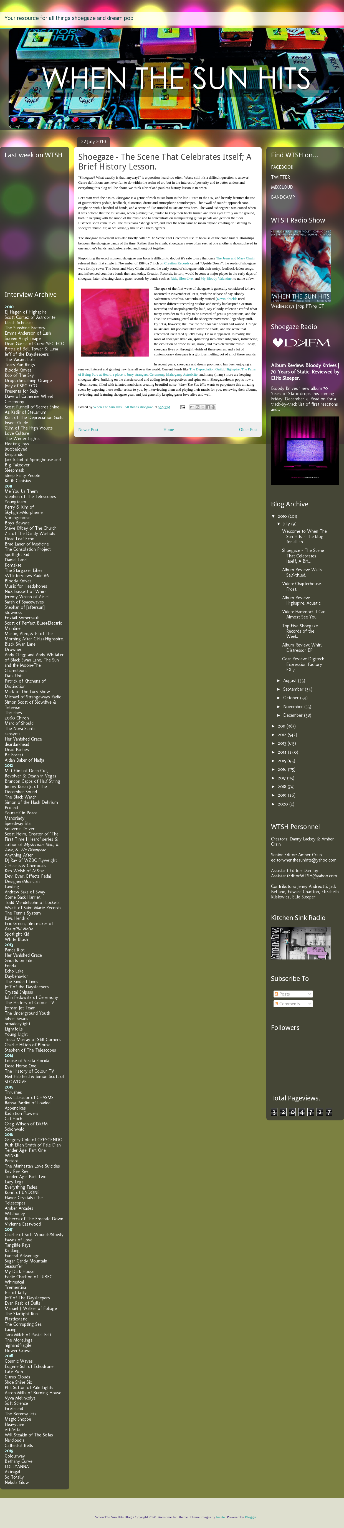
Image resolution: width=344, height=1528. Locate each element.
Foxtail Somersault (22, 617)
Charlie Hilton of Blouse (27, 1044)
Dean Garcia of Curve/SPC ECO (34, 343)
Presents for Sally (21, 391)
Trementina (15, 1287)
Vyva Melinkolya (20, 1398)
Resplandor (15, 454)
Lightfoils (14, 1029)
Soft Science (16, 1403)
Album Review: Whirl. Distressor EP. (302, 647)
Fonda (10, 965)
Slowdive (186, 278)
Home (168, 429)
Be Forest (14, 754)
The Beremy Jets (20, 1413)
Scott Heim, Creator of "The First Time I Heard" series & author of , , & (32, 841)
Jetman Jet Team (20, 1008)
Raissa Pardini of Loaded (27, 1102)
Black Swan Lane (20, 644)
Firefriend (14, 1408)
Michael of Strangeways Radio (33, 696)
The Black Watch (21, 797)
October (291, 697)
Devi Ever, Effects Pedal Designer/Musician (28, 878)
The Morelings (18, 1340)
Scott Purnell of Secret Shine (32, 407)
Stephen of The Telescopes (30, 496)
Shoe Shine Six (18, 1382)
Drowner (13, 649)
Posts (282, 994)
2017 (282, 778)
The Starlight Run (21, 1313)
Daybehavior (16, 976)
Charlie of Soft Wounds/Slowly (34, 1234)
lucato (220, 1517)
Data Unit (14, 675)
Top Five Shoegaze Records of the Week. (300, 631)
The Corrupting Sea (23, 1324)
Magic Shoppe (18, 1419)
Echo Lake (14, 971)
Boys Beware (17, 523)
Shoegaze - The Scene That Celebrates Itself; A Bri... (303, 556)
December (293, 715)
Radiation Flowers (21, 1113)
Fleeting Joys (17, 443)
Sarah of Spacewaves (24, 602)
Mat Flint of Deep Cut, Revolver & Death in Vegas (30, 773)
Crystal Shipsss (19, 992)
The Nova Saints (20, 728)
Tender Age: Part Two (26, 1176)
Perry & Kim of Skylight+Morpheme (24, 509)
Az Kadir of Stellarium (25, 412)
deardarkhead (17, 744)
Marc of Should (19, 723)
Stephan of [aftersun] (25, 607)
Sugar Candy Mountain (26, 1261)
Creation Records (176, 263)
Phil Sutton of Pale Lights (29, 1387)
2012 (283, 734)
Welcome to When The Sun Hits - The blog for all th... (304, 536)
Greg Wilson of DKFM (26, 1124)
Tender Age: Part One (25, 1150)
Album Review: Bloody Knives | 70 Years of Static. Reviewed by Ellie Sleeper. (305, 371)
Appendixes (15, 1108)
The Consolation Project (28, 549)
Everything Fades (21, 1187)
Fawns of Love (18, 1239)
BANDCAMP (283, 197)
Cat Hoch (13, 1118)
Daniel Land (16, 559)
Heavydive (14, 1424)
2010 (283, 516)
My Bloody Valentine (216, 278)
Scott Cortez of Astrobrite (30, 317)
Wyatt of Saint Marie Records (33, 907)
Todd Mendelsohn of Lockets (32, 902)
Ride (173, 278)
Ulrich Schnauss (19, 322)
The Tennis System (23, 913)
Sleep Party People (22, 475)
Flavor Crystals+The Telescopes (24, 1200)
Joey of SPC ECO (21, 385)
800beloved (16, 449)
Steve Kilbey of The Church (31, 528)
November (293, 706)
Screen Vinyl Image (23, 338)
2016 (283, 769)
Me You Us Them (21, 491)
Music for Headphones (26, 586)
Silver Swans (16, 1018)
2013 (283, 743)
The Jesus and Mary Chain (235, 258)
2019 (283, 795)
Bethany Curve (18, 1461)
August (290, 680)
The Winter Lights (22, 438)
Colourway (15, 1456)
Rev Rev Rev (16, 1171)
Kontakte (13, 565)
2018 (283, 786)
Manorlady (14, 818)
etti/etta (12, 1429)
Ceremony (157, 374)
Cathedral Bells (19, 1445)
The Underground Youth (27, 1013)
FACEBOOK (282, 167)
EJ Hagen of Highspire (26, 312)
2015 (282, 760)
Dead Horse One (20, 1066)
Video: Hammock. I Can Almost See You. (303, 614)
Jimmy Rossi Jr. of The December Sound (26, 789)
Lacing (11, 1329)
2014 (283, 752)
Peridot (12, 1160)
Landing (12, 886)
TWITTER (280, 177)
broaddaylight (17, 1023)
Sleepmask (14, 470)
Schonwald (14, 1129)
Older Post (248, 429)
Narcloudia (14, 1440)
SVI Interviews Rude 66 (27, 575)
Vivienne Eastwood (23, 1224)
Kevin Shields (227, 299)
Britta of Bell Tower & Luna (31, 349)
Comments (287, 1003)
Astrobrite (190, 374)
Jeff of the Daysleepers (27, 354)
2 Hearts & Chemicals (25, 865)
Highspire (232, 369)
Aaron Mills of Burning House (33, 1392)
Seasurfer (13, 1266)
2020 (283, 804)
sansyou (12, 733)
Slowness (13, 612)
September (294, 689)
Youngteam (15, 501)
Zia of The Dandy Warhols (30, 533)
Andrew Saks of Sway (25, 892)
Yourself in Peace (21, 812)
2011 (282, 726)
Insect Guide (16, 422)
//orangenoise (18, 517)
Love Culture (17, 433)
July (287, 523)
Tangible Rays (18, 1245)
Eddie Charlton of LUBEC (28, 1276)
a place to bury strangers (130, 374)
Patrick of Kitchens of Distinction (25, 683)
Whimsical (14, 1282)
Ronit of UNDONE (22, 1192)
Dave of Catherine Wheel (29, 396)
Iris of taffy (16, 1292)
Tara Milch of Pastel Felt (28, 1334)
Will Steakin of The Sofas (29, 1435)
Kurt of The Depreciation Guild (34, 417)
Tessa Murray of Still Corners (33, 1039)
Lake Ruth (14, 1371)
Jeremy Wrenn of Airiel (27, 596)
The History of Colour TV (29, 1002)
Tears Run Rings (20, 364)
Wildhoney (15, 1213)
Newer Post (88, 429)
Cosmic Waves (19, 1361)
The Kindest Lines (21, 981)
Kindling (12, 1250)
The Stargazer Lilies (23, 570)
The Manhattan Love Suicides (32, 1166)
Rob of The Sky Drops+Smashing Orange (28, 378)
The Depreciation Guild (206, 369)
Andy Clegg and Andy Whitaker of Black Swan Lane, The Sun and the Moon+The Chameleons (34, 662)
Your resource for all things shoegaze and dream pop (68, 18)
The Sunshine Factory (25, 327)
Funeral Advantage (22, 1255)
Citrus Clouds (17, 1377)
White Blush (16, 939)
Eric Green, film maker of (29, 926)
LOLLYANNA (17, 1466)
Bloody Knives (18, 370)
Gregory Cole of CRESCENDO (33, 1139)
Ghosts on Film (19, 960)
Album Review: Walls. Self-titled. (302, 572)
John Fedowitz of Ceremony (31, 997)
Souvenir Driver (20, 828)
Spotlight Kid (17, 554)
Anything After (19, 855)
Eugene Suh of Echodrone (29, 1366)
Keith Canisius (18, 480)
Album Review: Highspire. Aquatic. (301, 600)
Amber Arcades (19, 1208)
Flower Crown (18, 1350)
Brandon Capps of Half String (32, 781)
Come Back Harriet (23, 897)
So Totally (14, 1477)
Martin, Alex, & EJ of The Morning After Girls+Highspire (34, 636)
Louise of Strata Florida (27, 1060)
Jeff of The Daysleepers (27, 1297)
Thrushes (13, 712)
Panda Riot (15, 950)
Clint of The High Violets (29, 428)
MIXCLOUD (282, 187)
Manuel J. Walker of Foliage (31, 1308)
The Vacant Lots (20, 359)
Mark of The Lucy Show (27, 691)
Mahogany (173, 374)
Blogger (250, 1517)
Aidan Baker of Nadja (24, 760)
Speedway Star (18, 823)
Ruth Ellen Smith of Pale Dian (33, 1145)
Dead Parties (17, 749)
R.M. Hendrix (17, 918)
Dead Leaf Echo (19, 538)
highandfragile (18, 1345)
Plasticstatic (16, 1319)
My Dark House (19, 1271)
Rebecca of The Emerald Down (34, 1218)
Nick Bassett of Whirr (25, 591)
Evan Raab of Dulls (22, 1303)
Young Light (16, 1034)
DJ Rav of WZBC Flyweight (31, 860)
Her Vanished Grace (23, 739)
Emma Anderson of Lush (28, 333)
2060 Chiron (17, 718)
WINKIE (12, 1155)
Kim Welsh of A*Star (24, 870)
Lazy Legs (14, 1181)
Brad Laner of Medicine (27, 544)
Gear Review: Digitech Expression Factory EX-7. (303, 664)
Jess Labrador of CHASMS (29, 1097)
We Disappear (32, 849)
